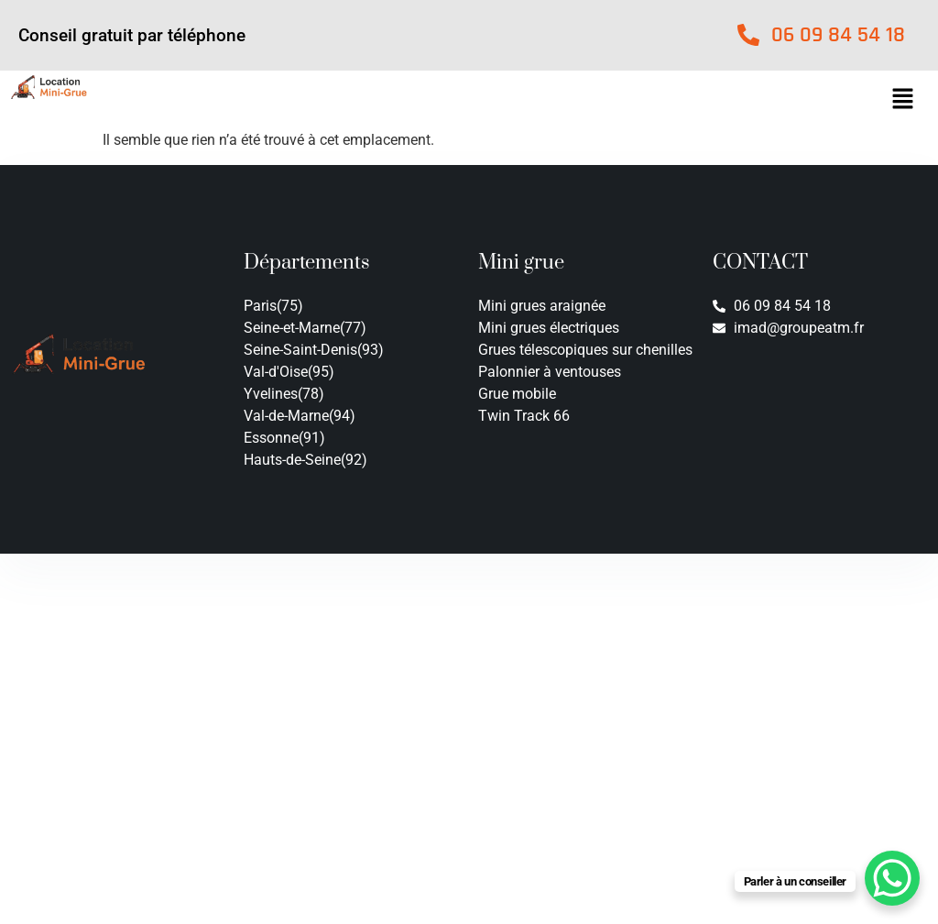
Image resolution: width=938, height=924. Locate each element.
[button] (902, 100)
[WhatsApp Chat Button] (892, 878)
